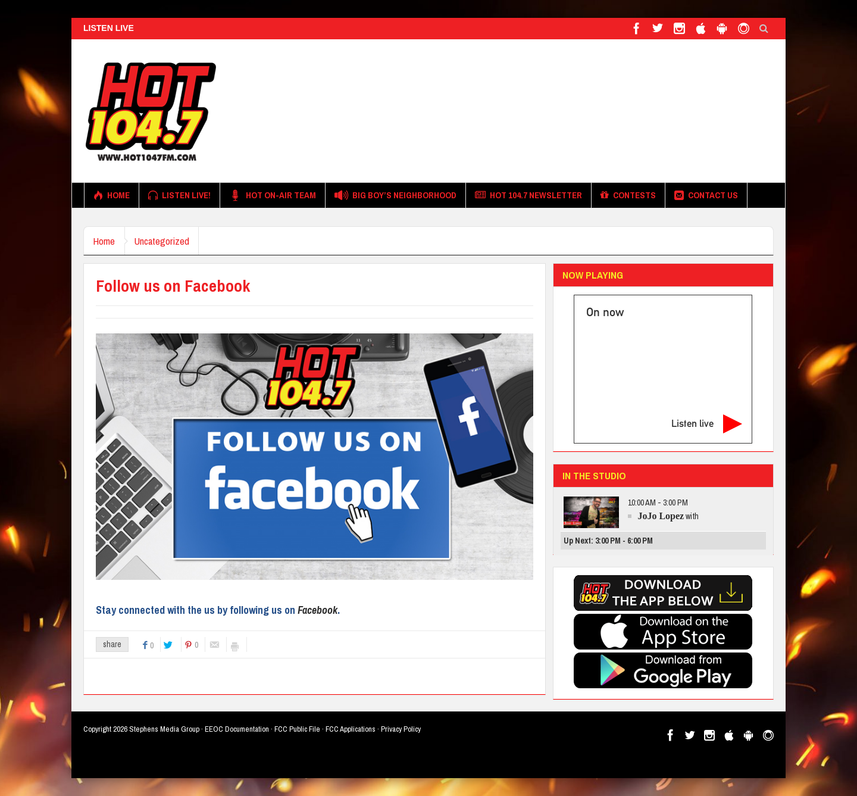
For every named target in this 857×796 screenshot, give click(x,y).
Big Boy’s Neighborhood (395, 195)
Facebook (317, 610)
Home (111, 195)
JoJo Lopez (660, 516)
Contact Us (706, 195)
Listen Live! (179, 195)
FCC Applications (351, 729)
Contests (628, 195)
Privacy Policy (401, 729)
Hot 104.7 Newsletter (528, 195)
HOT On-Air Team (272, 195)
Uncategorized (170, 241)
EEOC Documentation (237, 729)
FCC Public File (297, 729)
